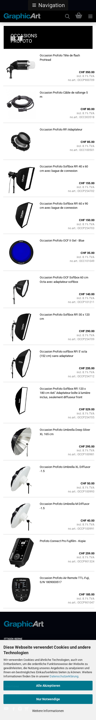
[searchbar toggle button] (67, 16)
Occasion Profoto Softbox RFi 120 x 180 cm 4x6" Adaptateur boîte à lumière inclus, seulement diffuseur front (65, 393)
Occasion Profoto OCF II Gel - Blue (62, 240)
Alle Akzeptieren (48, 685)
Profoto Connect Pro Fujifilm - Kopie (63, 541)
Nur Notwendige (48, 699)
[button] (48, 5)
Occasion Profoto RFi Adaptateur (61, 129)
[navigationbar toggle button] (90, 16)
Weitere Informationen (48, 711)
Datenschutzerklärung (64, 676)
